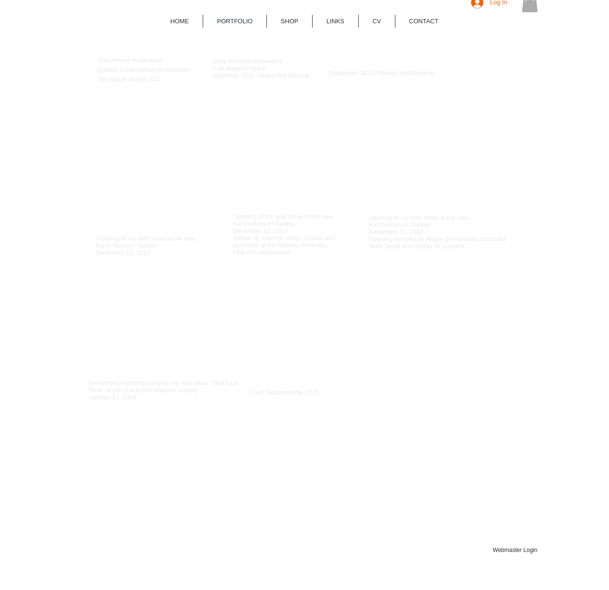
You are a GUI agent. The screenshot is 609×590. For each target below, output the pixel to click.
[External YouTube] (142, 141)
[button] (289, 21)
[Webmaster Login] (515, 550)
